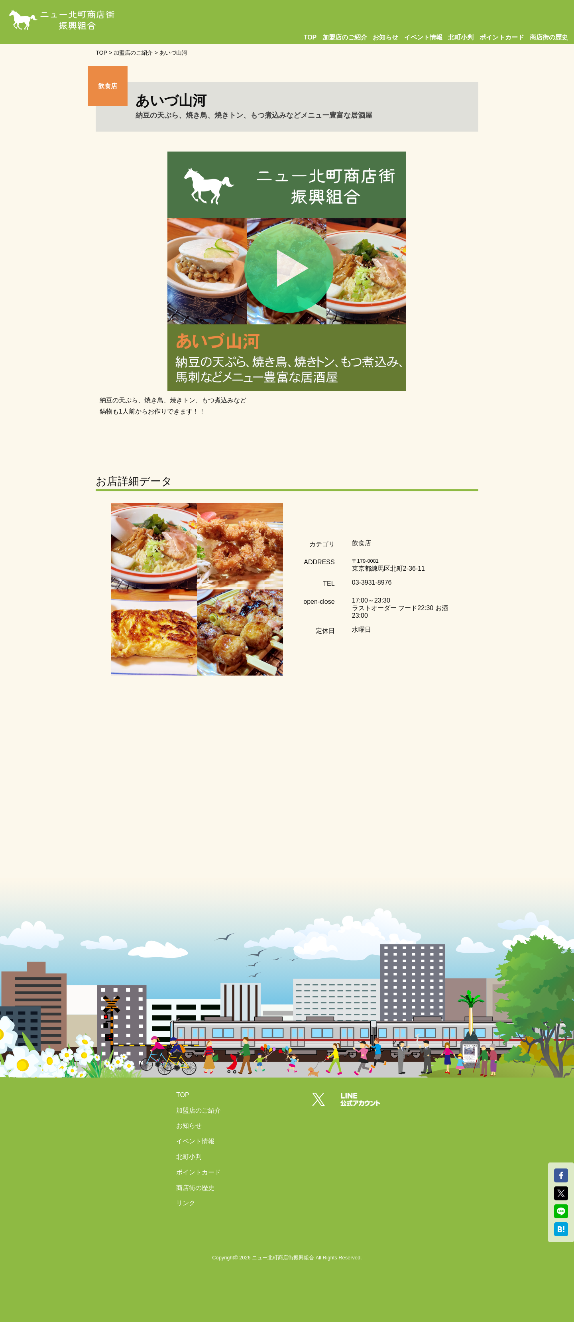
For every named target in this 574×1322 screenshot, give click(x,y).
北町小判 (461, 37)
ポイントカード (502, 37)
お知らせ (385, 37)
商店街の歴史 (549, 37)
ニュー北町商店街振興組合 (283, 1258)
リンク (185, 1203)
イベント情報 (423, 37)
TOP (310, 37)
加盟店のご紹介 (344, 37)
